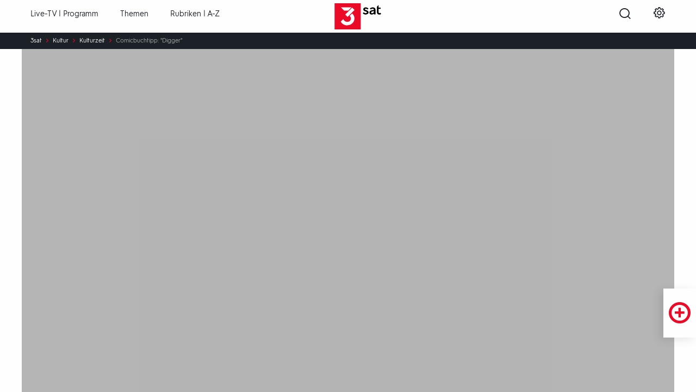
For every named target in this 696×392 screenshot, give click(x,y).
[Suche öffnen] (625, 17)
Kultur (61, 41)
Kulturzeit (92, 41)
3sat (36, 41)
